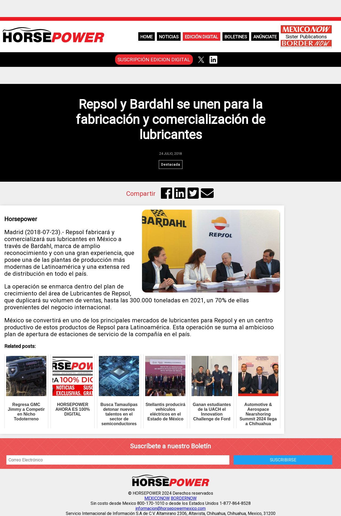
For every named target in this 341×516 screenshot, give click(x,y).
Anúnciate (265, 36)
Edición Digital (201, 36)
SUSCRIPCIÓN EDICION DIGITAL (153, 59)
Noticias (168, 36)
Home (146, 36)
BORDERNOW (184, 498)
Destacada (170, 164)
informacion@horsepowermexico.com (170, 508)
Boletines (236, 36)
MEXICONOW (157, 498)
